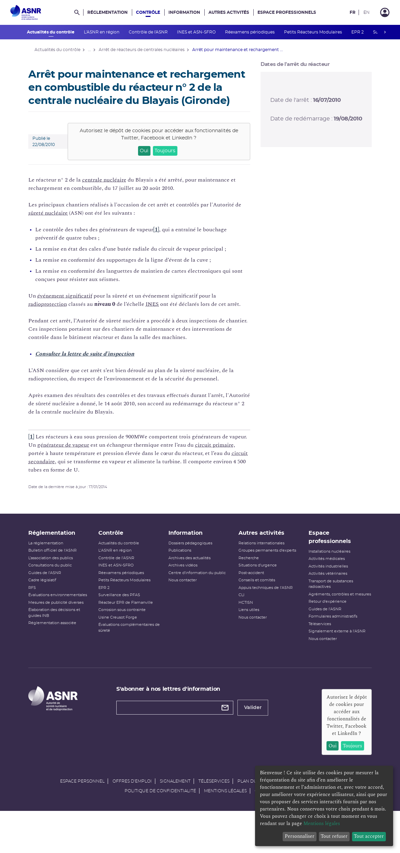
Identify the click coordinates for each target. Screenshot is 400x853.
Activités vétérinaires (324, 591)
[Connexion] (385, 12)
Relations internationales (260, 561)
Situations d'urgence (256, 583)
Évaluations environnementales (64, 612)
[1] (162, 243)
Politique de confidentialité (160, 831)
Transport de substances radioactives (327, 602)
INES (158, 317)
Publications (181, 568)
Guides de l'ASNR (51, 590)
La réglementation (52, 561)
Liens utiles (247, 627)
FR (352, 12)
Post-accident (250, 590)
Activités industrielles (324, 584)
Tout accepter (369, 836)
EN (366, 12)
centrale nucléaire (110, 193)
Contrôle (148, 12)
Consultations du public (56, 583)
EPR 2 (358, 32)
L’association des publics (57, 576)
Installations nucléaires (326, 569)
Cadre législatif (48, 598)
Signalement (175, 821)
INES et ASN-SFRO (197, 32)
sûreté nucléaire (54, 226)
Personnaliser (299, 836)
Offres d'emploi (132, 821)
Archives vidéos (184, 583)
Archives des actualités (191, 576)
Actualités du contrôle (51, 32)
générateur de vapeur (88, 458)
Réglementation (107, 12)
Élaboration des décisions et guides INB (60, 630)
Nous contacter (184, 598)
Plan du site (252, 821)
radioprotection (54, 317)
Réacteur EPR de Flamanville (129, 620)
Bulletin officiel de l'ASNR (59, 568)
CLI (240, 612)
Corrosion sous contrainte (125, 627)
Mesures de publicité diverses (62, 620)
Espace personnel (82, 821)
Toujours (166, 164)
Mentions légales (225, 831)
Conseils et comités (255, 598)
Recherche (247, 576)
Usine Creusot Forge (121, 635)
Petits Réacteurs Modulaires (313, 32)
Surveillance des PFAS (123, 612)
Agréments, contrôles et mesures (327, 615)
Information (184, 12)
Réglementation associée (58, 640)
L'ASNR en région (102, 32)
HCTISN (244, 620)
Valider (256, 731)
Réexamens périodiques (250, 32)
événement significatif (70, 309)
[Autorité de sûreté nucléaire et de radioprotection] (25, 12)
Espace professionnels (286, 12)
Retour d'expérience (324, 625)
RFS (38, 605)
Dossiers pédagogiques (192, 561)
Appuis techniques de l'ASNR (264, 605)
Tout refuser (334, 836)
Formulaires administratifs (329, 640)
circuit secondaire (77, 475)
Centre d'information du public (198, 590)
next (385, 32)
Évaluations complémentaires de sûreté (130, 645)
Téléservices (316, 647)
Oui (145, 164)
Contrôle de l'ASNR (149, 32)
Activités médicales (323, 576)
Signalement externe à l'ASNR (333, 655)
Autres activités (228, 12)
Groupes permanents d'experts (266, 568)
